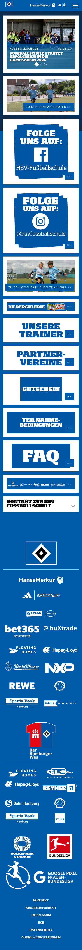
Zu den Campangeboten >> (48, 107)
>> (69, 176)
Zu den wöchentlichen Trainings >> (39, 287)
